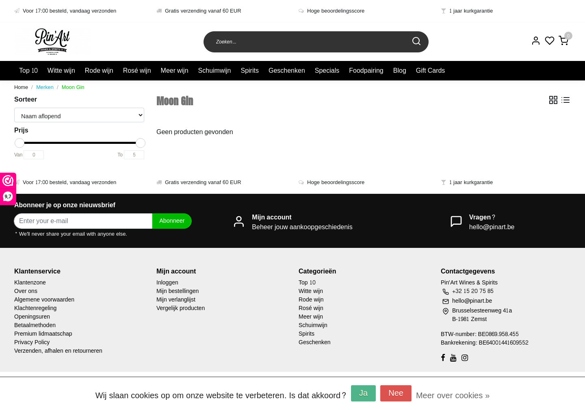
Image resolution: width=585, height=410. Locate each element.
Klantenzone (30, 283)
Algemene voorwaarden (44, 300)
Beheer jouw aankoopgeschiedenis (302, 227)
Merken (45, 87)
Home (21, 87)
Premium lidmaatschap (43, 334)
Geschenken (287, 70)
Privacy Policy (32, 342)
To (120, 154)
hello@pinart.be (492, 227)
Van (18, 154)
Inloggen (167, 283)
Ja (363, 393)
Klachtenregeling (35, 308)
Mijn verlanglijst (175, 300)
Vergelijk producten (180, 308)
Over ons (25, 291)
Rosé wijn (137, 70)
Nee (395, 393)
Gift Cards (430, 70)
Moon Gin (73, 87)
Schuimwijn (214, 70)
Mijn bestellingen (177, 291)
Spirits (249, 70)
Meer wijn (174, 70)
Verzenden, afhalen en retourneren (58, 351)
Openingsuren (32, 317)
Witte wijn (61, 70)
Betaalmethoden (35, 325)
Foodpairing (366, 70)
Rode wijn (99, 70)
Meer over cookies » (453, 396)
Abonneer (171, 220)
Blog (399, 70)
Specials (327, 70)
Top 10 (28, 70)
